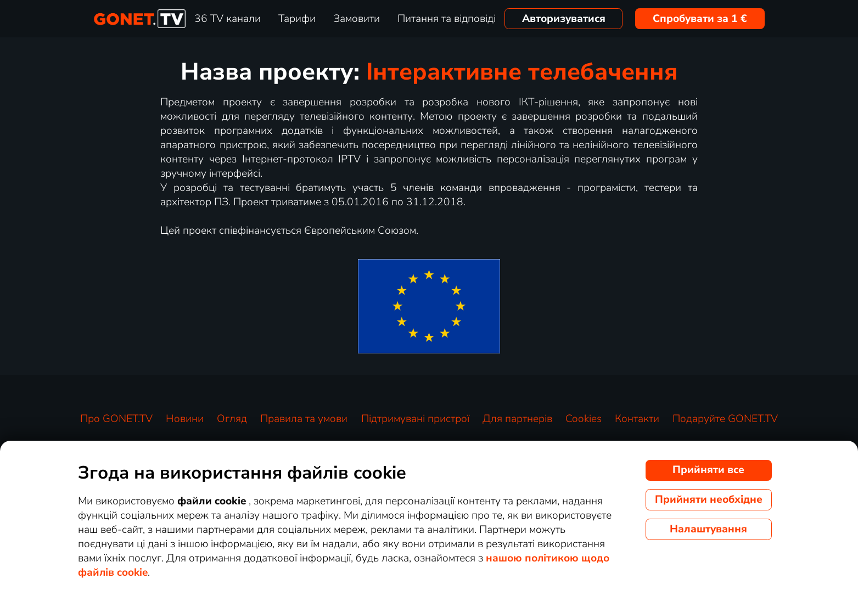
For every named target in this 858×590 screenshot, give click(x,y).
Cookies (583, 419)
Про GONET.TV (116, 419)
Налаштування (708, 529)
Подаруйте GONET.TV (725, 419)
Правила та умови (303, 419)
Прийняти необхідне (708, 499)
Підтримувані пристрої (415, 419)
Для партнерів (517, 419)
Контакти (637, 419)
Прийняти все (708, 470)
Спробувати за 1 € (700, 19)
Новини (185, 419)
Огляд (232, 419)
